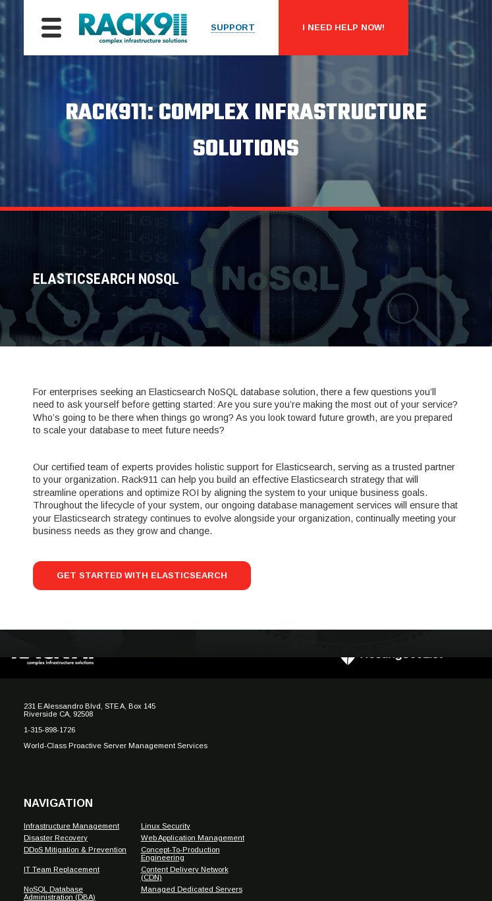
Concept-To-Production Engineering (180, 853)
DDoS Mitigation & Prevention (75, 850)
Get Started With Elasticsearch (142, 575)
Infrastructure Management (71, 826)
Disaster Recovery (56, 838)
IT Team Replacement (61, 869)
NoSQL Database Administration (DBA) (60, 893)
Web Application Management (192, 838)
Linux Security (165, 826)
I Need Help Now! (343, 27)
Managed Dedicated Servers (191, 889)
